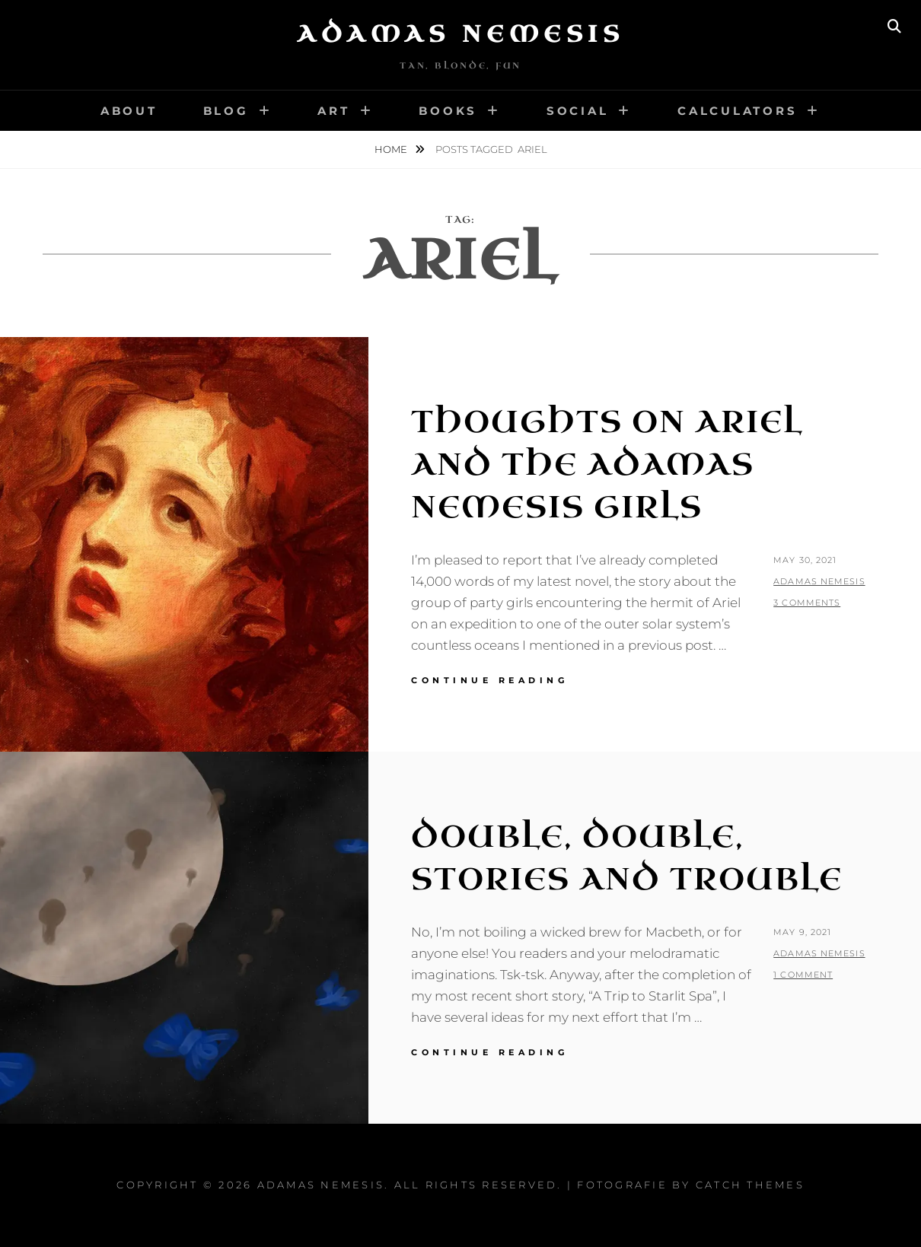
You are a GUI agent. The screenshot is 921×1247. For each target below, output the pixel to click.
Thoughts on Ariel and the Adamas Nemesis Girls (607, 464)
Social (578, 110)
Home (392, 149)
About (129, 110)
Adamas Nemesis (460, 34)
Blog (226, 110)
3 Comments (806, 602)
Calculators (737, 110)
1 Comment (803, 974)
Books (448, 110)
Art (333, 110)
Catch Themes (750, 1185)
